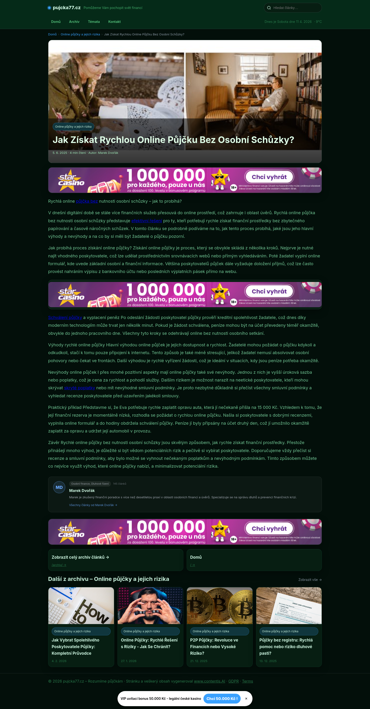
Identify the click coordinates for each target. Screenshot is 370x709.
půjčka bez (87, 201)
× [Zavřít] (246, 698)
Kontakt (114, 22)
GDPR (233, 681)
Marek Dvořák (82, 490)
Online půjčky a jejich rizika (80, 34)
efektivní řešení (146, 220)
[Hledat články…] (296, 7)
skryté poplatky (79, 387)
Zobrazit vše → (310, 580)
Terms (247, 681)
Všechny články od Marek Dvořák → (93, 505)
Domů (56, 22)
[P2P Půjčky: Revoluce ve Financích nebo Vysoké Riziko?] (219, 627)
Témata (94, 22)
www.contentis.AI (209, 681)
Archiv (74, 22)
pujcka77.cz (67, 7)
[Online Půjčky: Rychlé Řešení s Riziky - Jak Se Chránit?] (150, 627)
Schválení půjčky (65, 317)
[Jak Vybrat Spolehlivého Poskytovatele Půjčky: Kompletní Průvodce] (81, 627)
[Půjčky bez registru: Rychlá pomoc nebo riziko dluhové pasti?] (289, 627)
